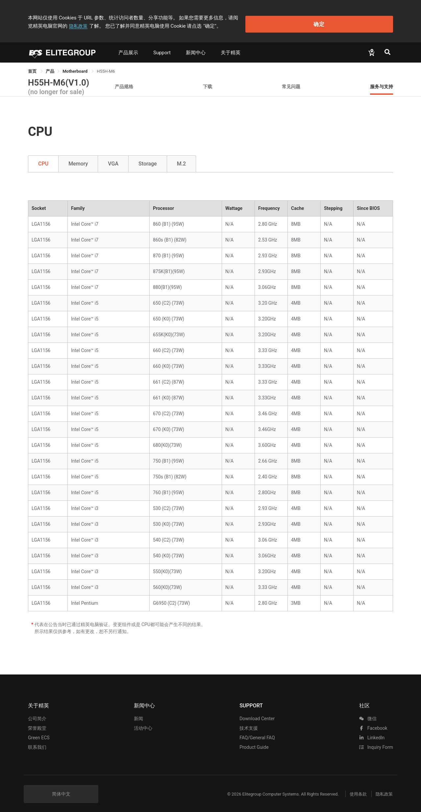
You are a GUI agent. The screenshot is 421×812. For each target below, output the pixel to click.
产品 (50, 66)
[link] (50, 66)
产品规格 (124, 82)
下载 (207, 82)
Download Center (257, 714)
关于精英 (230, 48)
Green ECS (39, 733)
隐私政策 (289, 15)
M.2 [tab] (181, 159)
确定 (359, 20)
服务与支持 (381, 82)
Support (162, 48)
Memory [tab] (78, 159)
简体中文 (61, 789)
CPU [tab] (43, 159)
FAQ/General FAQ (257, 733)
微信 (367, 714)
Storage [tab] (147, 159)
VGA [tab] (113, 159)
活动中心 (143, 723)
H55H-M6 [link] (106, 66)
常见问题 (291, 82)
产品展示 (128, 48)
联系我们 (37, 743)
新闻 (138, 714)
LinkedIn (371, 733)
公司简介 (37, 714)
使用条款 (351, 789)
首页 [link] (32, 66)
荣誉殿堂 (37, 723)
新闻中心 (196, 48)
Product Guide (253, 743)
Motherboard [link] (75, 66)
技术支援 (248, 723)
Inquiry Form (376, 743)
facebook (373, 723)
